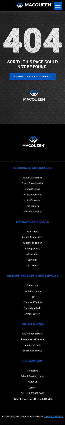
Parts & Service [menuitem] (32, 324)
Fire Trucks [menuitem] (32, 231)
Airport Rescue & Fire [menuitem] (32, 237)
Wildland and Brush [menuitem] (32, 243)
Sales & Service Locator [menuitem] (32, 376)
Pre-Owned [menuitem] (32, 265)
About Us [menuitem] (32, 382)
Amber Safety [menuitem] (32, 314)
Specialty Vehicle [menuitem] (32, 308)
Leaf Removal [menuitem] (32, 206)
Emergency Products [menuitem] (32, 222)
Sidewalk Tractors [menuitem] (32, 211)
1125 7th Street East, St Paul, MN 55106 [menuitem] (33, 399)
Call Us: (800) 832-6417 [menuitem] (32, 393)
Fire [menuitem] (32, 297)
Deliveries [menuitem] (32, 260)
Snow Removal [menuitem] (32, 189)
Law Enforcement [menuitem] (33, 291)
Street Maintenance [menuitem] (32, 177)
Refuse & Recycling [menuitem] (32, 194)
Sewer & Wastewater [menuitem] (32, 183)
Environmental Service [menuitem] (32, 339)
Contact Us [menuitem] (32, 370)
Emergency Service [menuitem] (32, 350)
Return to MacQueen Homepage (32, 76)
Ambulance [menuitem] (32, 285)
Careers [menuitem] (33, 387)
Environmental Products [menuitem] (32, 168)
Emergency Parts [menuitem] (32, 345)
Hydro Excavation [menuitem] (32, 200)
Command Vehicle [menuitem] (32, 302)
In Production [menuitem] (32, 254)
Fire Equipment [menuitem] (32, 248)
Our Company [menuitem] (32, 361)
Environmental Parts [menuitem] (32, 333)
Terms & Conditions (53, 416)
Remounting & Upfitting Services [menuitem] (32, 276)
